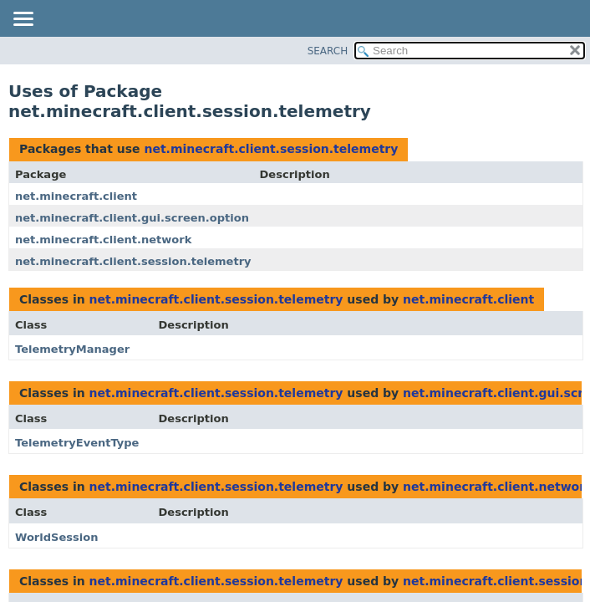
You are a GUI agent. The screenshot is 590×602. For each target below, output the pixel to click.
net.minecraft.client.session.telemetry (271, 149)
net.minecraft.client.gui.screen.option (132, 218)
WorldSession (56, 537)
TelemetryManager (72, 349)
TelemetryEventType (77, 442)
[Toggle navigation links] (22, 20)
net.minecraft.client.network (103, 239)
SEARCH (328, 51)
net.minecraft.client (76, 196)
